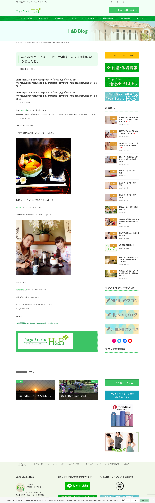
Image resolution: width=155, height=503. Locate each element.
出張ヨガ (126, 464)
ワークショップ (52, 464)
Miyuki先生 (23, 110)
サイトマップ (22, 465)
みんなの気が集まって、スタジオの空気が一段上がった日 (129, 221)
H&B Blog (31, 372)
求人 (62, 464)
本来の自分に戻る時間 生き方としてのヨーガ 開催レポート (128, 119)
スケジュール (22, 464)
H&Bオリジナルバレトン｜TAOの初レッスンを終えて (128, 145)
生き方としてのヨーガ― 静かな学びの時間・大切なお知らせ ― (128, 273)
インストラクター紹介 (36, 464)
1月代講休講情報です (126, 245)
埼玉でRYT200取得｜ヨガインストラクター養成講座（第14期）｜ (129, 259)
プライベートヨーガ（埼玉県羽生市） (108, 464)
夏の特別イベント (21, 290)
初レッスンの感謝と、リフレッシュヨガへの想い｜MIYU (128, 159)
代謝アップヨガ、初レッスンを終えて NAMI (128, 132)
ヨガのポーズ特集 (73, 464)
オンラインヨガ (88, 464)
